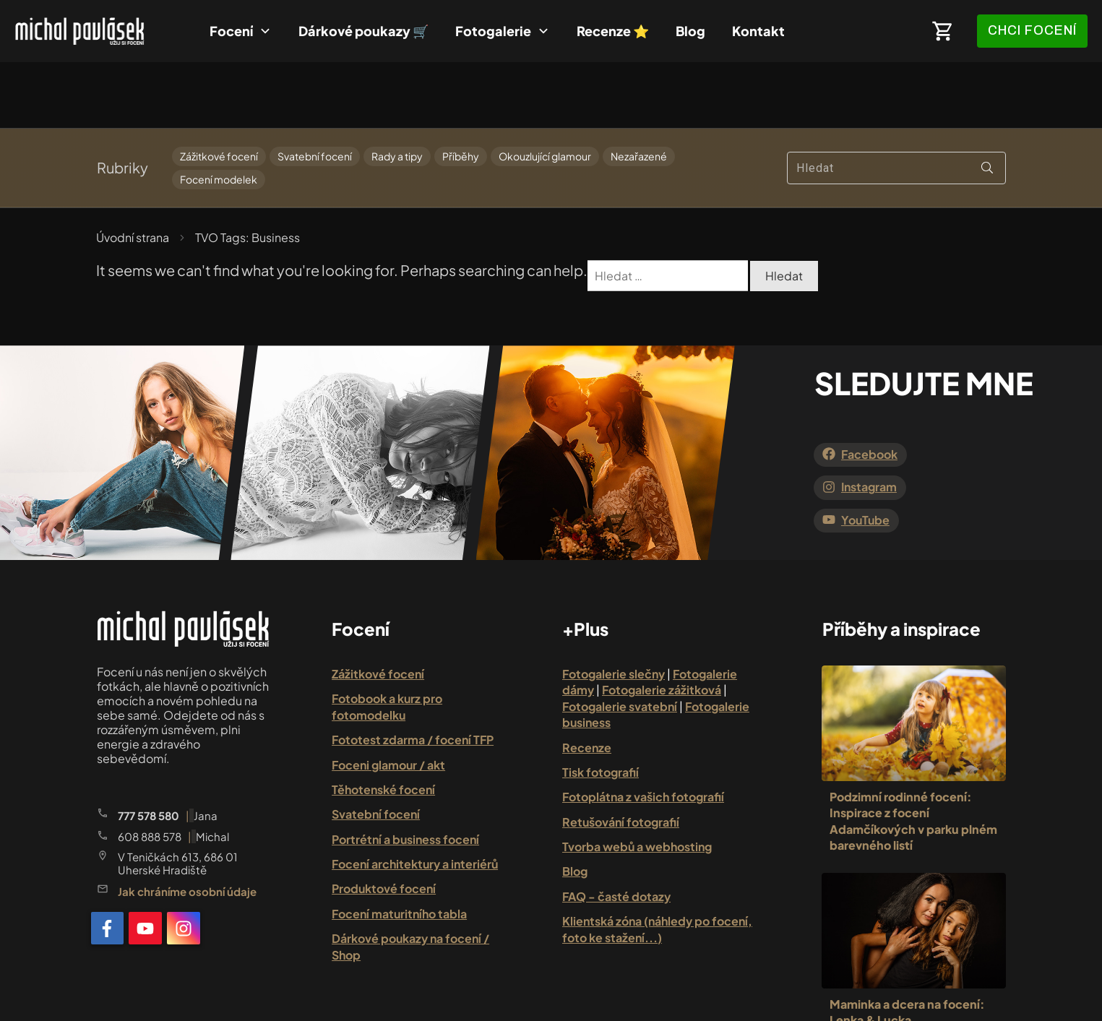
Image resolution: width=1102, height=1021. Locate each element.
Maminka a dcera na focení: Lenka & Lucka (907, 945)
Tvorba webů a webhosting (637, 780)
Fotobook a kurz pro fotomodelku (387, 640)
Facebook (869, 387)
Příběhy (460, 91)
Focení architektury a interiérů (415, 798)
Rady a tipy (397, 91)
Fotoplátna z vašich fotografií (643, 730)
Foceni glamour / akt (388, 698)
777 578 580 (148, 750)
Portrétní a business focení (405, 772)
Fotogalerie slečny (613, 608)
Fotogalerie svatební (619, 639)
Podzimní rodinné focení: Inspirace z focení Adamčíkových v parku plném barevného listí (913, 755)
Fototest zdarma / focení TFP (413, 673)
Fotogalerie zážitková (661, 624)
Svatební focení (314, 91)
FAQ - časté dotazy (616, 830)
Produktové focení (384, 822)
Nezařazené (639, 91)
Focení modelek (218, 113)
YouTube (865, 453)
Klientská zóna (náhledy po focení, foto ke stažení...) (657, 863)
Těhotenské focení (383, 723)
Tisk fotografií (600, 706)
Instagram (869, 420)
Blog (574, 805)
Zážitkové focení (219, 91)
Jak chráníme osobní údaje (187, 825)
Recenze (586, 681)
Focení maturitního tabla (399, 848)
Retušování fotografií (620, 755)
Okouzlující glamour (545, 91)
